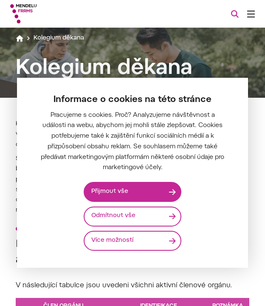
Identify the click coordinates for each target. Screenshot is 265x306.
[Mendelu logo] (54, 13)
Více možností (113, 241)
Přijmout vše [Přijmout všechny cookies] (110, 191)
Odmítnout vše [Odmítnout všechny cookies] (114, 216)
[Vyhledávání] (235, 14)
